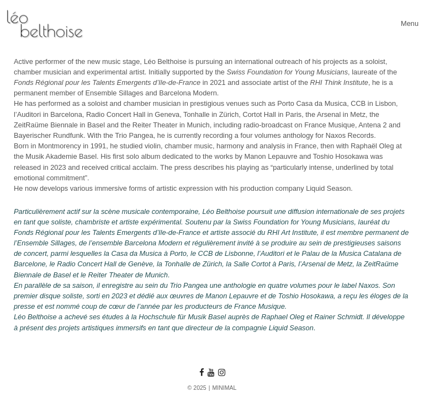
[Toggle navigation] (409, 23)
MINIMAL (224, 387)
